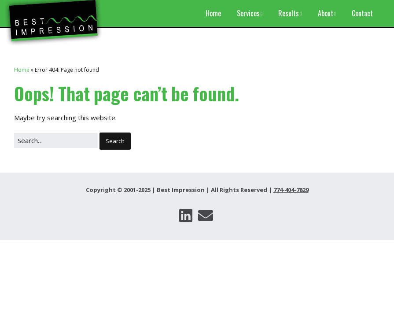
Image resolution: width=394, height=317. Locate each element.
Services (248, 13)
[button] (115, 141)
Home (213, 13)
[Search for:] (56, 140)
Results (288, 13)
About (325, 13)
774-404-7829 (291, 190)
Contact (362, 13)
